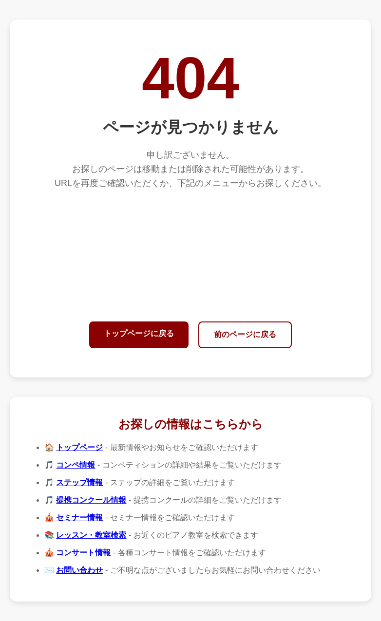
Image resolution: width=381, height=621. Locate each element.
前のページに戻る (245, 334)
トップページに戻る (139, 333)
